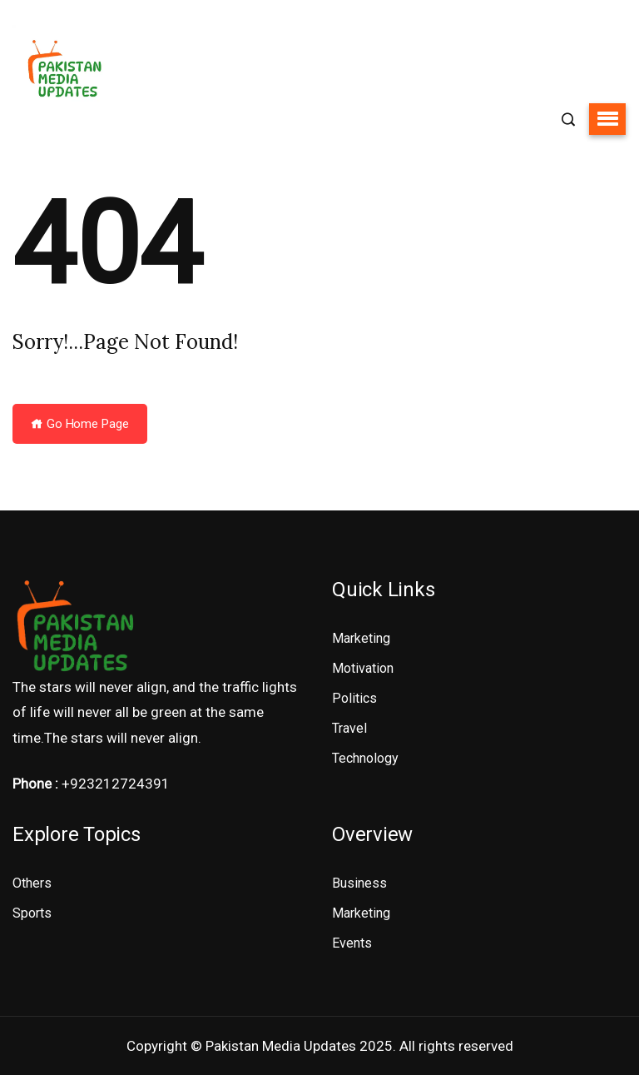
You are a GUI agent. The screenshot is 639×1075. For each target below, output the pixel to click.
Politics (354, 698)
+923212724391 (116, 783)
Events (352, 943)
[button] (607, 119)
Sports (32, 913)
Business (359, 883)
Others (32, 883)
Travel (349, 728)
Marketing (361, 638)
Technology (365, 758)
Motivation (363, 668)
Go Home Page (80, 423)
